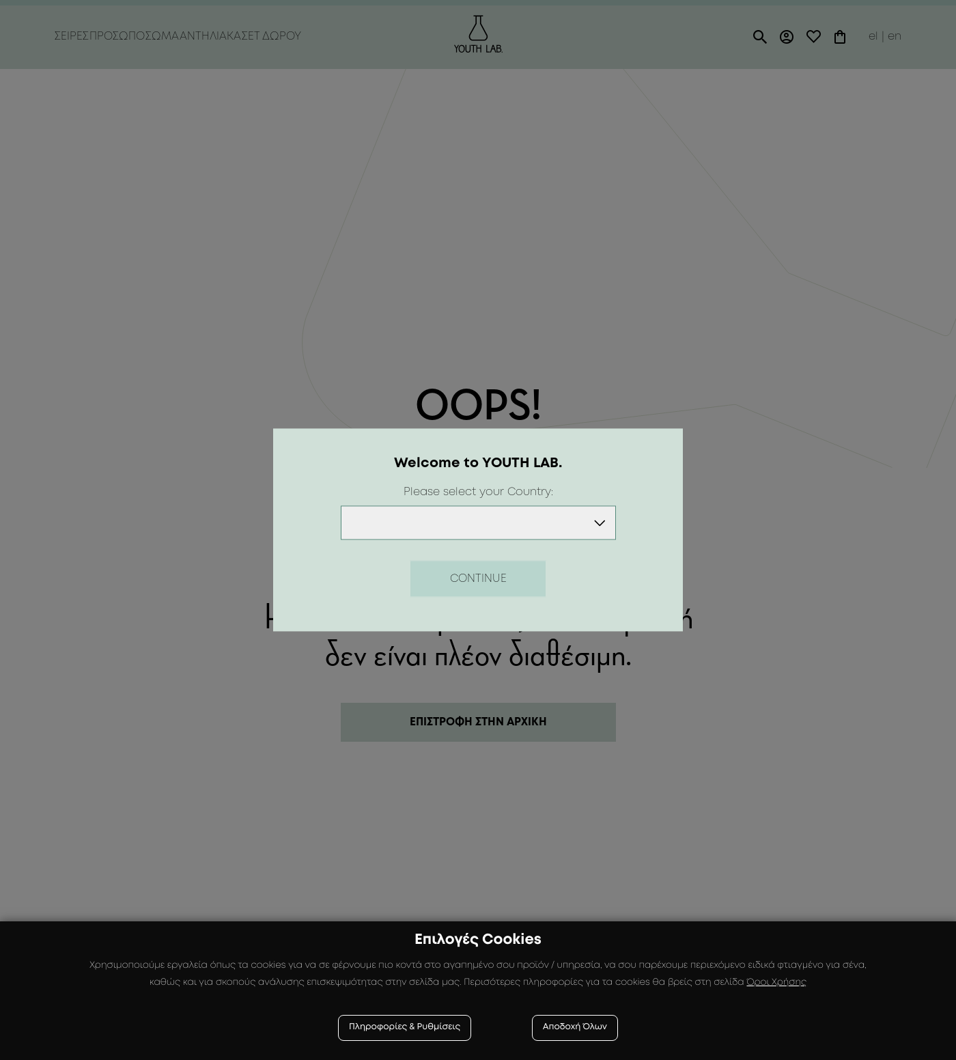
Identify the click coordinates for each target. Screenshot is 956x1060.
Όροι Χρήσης (776, 983)
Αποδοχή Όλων (575, 1027)
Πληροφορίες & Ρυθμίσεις (404, 1027)
